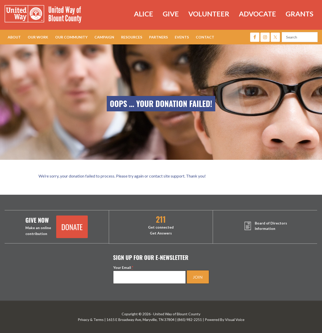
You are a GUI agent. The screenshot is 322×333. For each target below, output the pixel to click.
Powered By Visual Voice (225, 319)
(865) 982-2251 (189, 319)
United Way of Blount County (48, 15)
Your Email (123, 267)
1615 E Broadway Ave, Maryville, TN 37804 (140, 319)
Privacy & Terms (91, 319)
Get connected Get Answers (161, 225)
